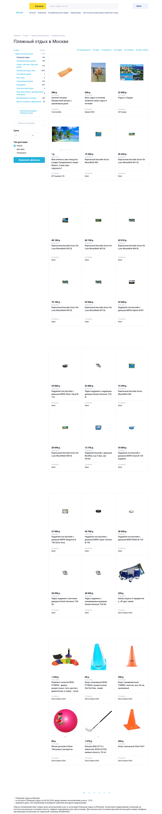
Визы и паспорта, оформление (31, 101)
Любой (19, 146)
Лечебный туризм (31, 74)
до (33, 135)
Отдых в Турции (125, 98)
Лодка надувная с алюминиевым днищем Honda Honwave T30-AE (96, 601)
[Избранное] (123, 6)
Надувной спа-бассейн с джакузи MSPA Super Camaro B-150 (98, 540)
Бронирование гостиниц (31, 98)
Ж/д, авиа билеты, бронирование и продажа (31, 93)
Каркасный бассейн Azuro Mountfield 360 (130, 392)
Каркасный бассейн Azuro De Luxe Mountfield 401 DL (131, 161)
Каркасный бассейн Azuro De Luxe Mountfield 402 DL (64, 247)
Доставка (21, 149)
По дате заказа (142, 50)
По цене (96, 50)
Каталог (32, 13)
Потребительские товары (58, 13)
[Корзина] (128, 6)
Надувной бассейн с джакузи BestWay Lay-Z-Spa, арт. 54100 (98, 456)
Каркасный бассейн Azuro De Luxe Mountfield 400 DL (64, 454)
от (16, 135)
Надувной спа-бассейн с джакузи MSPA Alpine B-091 (131, 309)
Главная (17, 36)
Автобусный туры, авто (31, 70)
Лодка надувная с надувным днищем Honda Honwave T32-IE (98, 394)
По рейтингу (107, 50)
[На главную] (20, 6)
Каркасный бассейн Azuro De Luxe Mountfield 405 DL (64, 309)
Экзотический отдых (31, 88)
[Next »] (120, 793)
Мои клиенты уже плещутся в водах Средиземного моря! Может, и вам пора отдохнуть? (64, 163)
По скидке (118, 50)
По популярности (84, 50)
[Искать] (115, 6)
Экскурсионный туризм (31, 61)
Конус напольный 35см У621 (131, 746)
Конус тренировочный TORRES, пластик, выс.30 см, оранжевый (131, 685)
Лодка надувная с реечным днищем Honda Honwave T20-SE (65, 601)
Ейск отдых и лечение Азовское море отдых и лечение (96, 101)
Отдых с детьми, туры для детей (31, 66)
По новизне (129, 50)
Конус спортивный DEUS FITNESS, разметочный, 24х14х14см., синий (96, 685)
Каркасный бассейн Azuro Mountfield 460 (97, 161)
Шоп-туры (31, 78)
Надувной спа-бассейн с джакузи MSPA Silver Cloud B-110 (65, 394)
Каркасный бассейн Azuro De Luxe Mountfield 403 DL (98, 247)
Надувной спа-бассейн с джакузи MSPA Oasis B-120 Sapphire (130, 456)
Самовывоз (21, 153)
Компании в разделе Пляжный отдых (28, 112)
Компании (42, 13)
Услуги (25, 36)
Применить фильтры (29, 160)
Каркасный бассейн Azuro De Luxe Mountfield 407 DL (98, 309)
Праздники (31, 85)
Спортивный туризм (31, 81)
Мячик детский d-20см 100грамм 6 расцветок (62, 747)
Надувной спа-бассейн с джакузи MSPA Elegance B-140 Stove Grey (63, 540)
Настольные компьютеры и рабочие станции (101, 13)
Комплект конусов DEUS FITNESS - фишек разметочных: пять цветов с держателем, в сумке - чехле (64, 686)
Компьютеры (76, 13)
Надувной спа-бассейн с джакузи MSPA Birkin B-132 (130, 538)
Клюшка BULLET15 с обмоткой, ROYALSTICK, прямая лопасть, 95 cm (96, 749)
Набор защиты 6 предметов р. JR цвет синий (131, 600)
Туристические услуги (40, 36)
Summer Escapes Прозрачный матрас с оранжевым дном (61, 101)
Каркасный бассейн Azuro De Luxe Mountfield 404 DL (131, 247)
